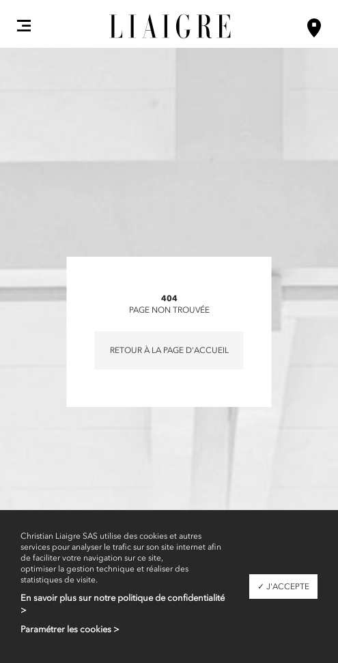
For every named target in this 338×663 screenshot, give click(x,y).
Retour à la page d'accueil (169, 350)
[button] (24, 25)
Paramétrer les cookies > (69, 629)
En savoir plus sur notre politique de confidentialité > (122, 604)
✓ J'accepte (283, 586)
